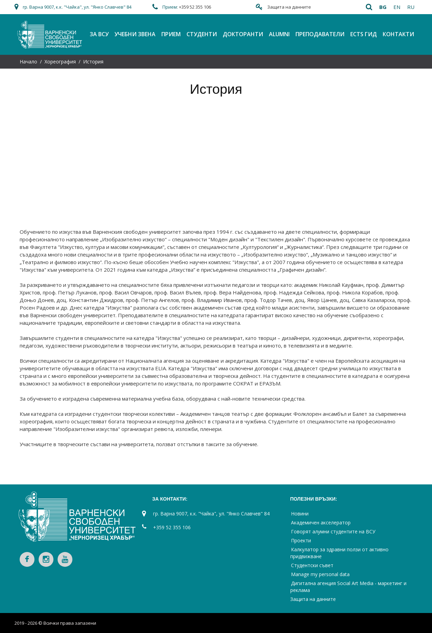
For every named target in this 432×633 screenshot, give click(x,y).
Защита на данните (289, 7)
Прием (171, 34)
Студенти (202, 34)
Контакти (398, 34)
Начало (28, 61)
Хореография (60, 61)
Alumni (279, 34)
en (396, 6)
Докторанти (243, 34)
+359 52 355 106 (195, 7)
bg (382, 6)
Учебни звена (134, 34)
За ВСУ (99, 34)
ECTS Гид (363, 34)
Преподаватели (319, 34)
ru (410, 6)
